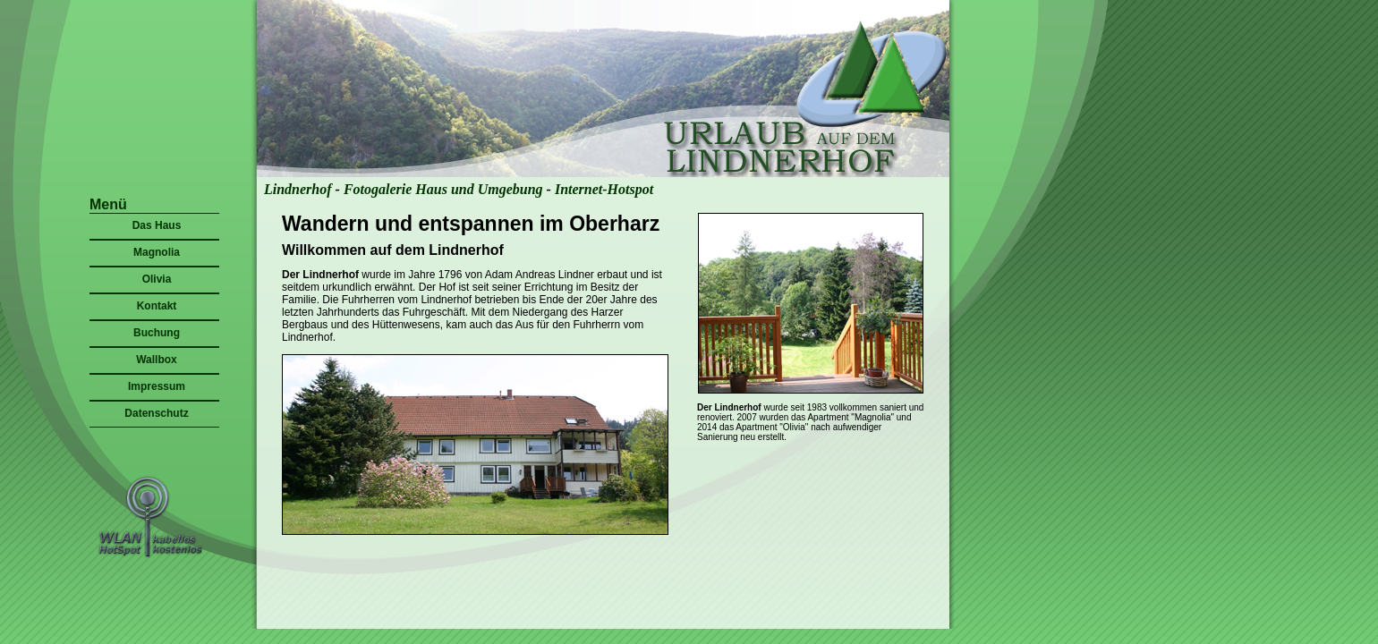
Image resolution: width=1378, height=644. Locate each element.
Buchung (156, 332)
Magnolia (156, 252)
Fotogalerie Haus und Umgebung (443, 189)
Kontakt (157, 306)
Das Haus (157, 225)
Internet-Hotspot (604, 189)
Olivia (157, 279)
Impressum (156, 386)
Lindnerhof (298, 189)
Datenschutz (156, 413)
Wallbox (156, 359)
